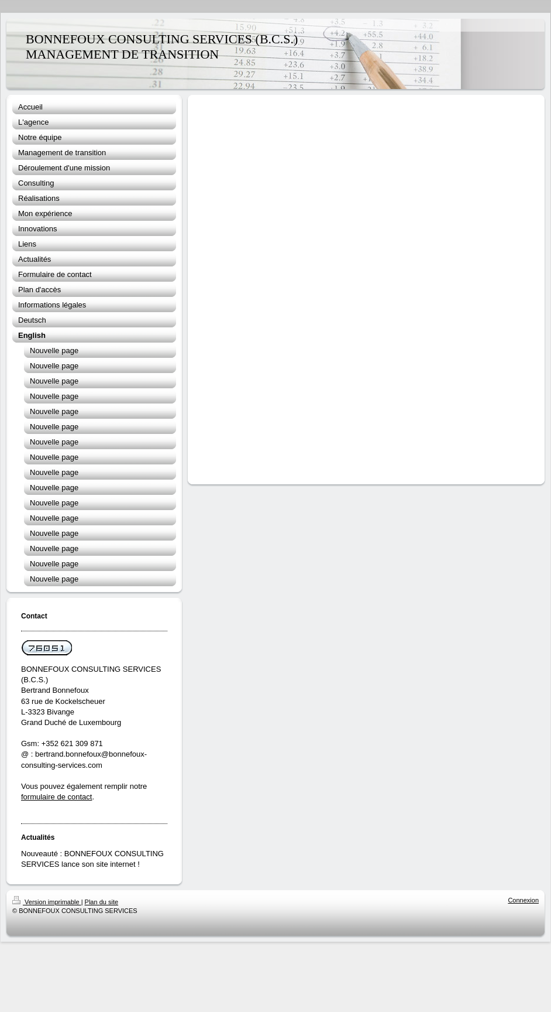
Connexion (523, 900)
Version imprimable (46, 901)
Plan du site (101, 901)
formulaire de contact (56, 796)
